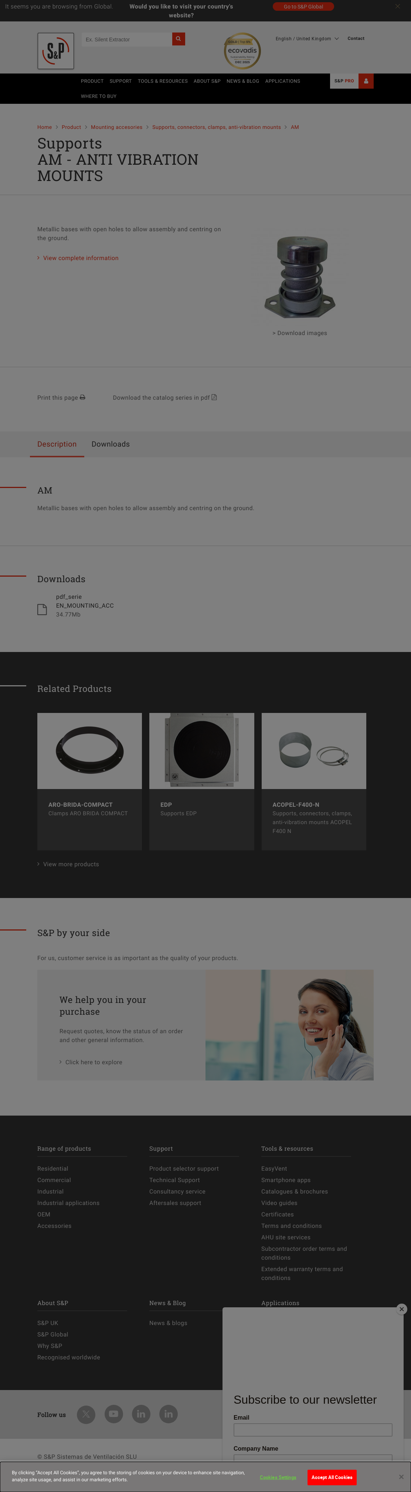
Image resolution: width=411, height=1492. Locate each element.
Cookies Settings (278, 1477)
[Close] (401, 1477)
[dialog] (205, 1477)
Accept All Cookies (332, 1477)
